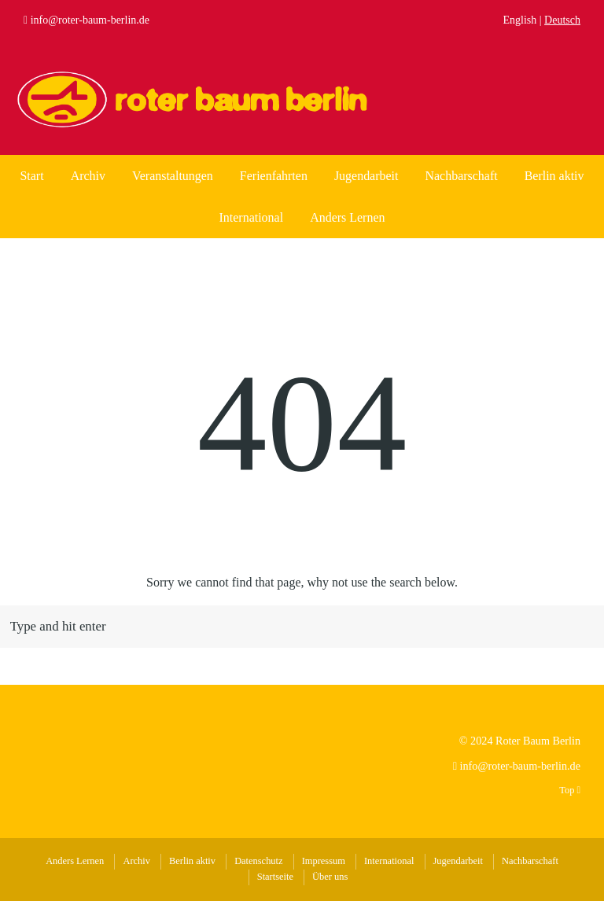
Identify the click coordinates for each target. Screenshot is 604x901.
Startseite (275, 876)
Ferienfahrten (274, 175)
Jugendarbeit (366, 175)
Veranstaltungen (172, 175)
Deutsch (562, 20)
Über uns (330, 876)
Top (569, 790)
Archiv (88, 175)
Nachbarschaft (461, 175)
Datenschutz (258, 860)
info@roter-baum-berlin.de (90, 20)
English (520, 20)
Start (31, 175)
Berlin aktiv (554, 175)
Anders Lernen (347, 217)
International (251, 217)
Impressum (323, 860)
